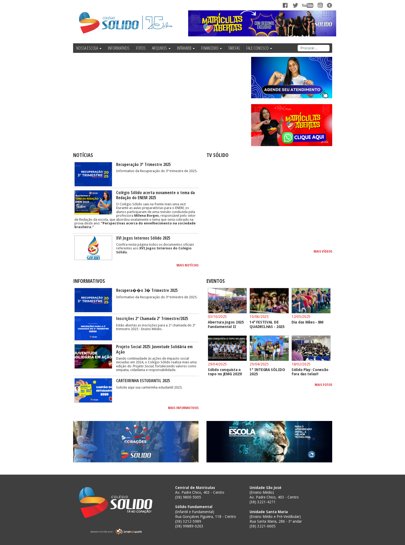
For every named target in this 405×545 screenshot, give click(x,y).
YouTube (308, 5)
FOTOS (141, 48)
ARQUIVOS (161, 48)
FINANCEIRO (211, 48)
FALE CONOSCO (259, 48)
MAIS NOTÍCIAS (187, 265)
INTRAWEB (186, 48)
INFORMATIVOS (119, 48)
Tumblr (329, 5)
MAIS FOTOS (323, 384)
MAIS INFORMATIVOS (183, 407)
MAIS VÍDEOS (323, 251)
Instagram (319, 5)
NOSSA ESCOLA (89, 48)
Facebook (286, 5)
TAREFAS (234, 48)
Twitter (295, 5)
